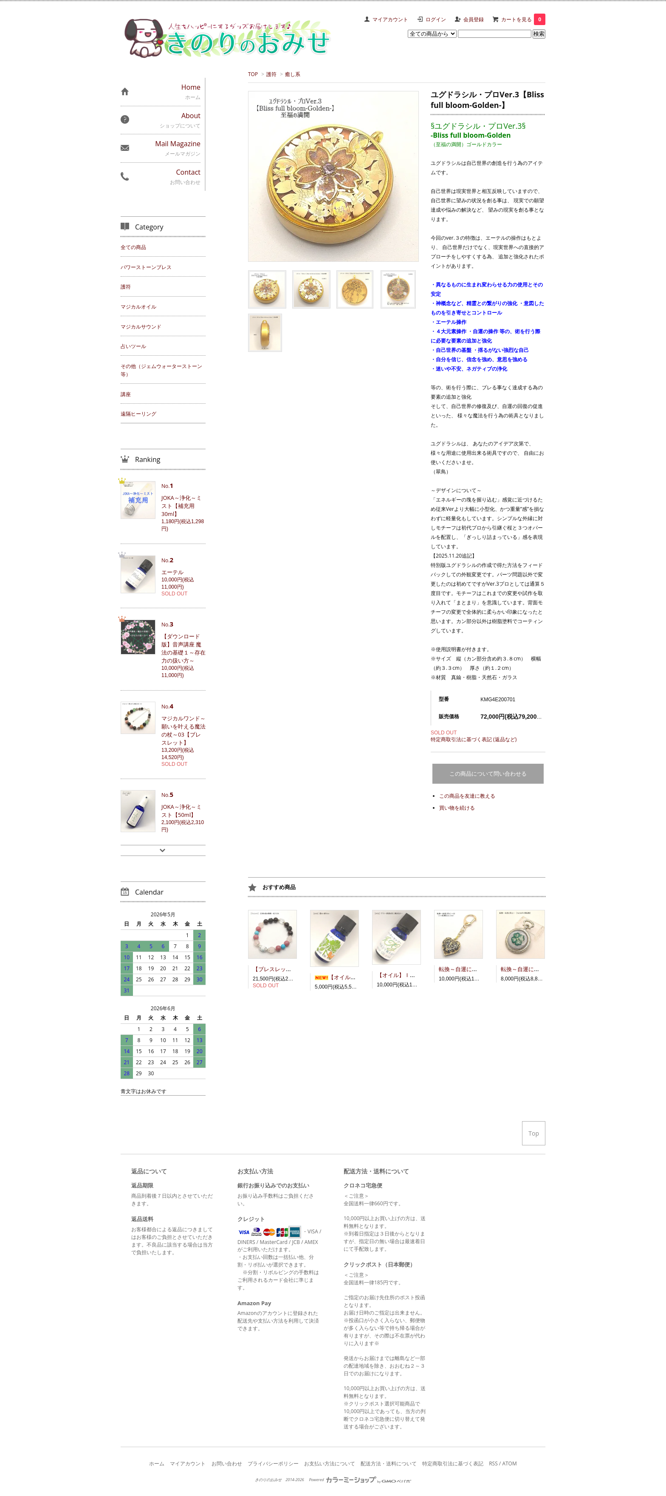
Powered (360, 1479)
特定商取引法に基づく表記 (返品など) (473, 739)
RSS (493, 1463)
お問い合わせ (227, 1463)
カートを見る (523, 19)
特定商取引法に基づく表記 (452, 1463)
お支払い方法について (329, 1463)
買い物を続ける (457, 807)
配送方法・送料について (389, 1463)
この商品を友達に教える (467, 795)
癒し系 (292, 74)
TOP (253, 74)
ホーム (156, 1463)
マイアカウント (390, 19)
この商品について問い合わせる (488, 774)
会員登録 (473, 19)
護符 (271, 74)
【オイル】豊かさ (344, 977)
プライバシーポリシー (273, 1463)
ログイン (436, 19)
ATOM (509, 1463)
